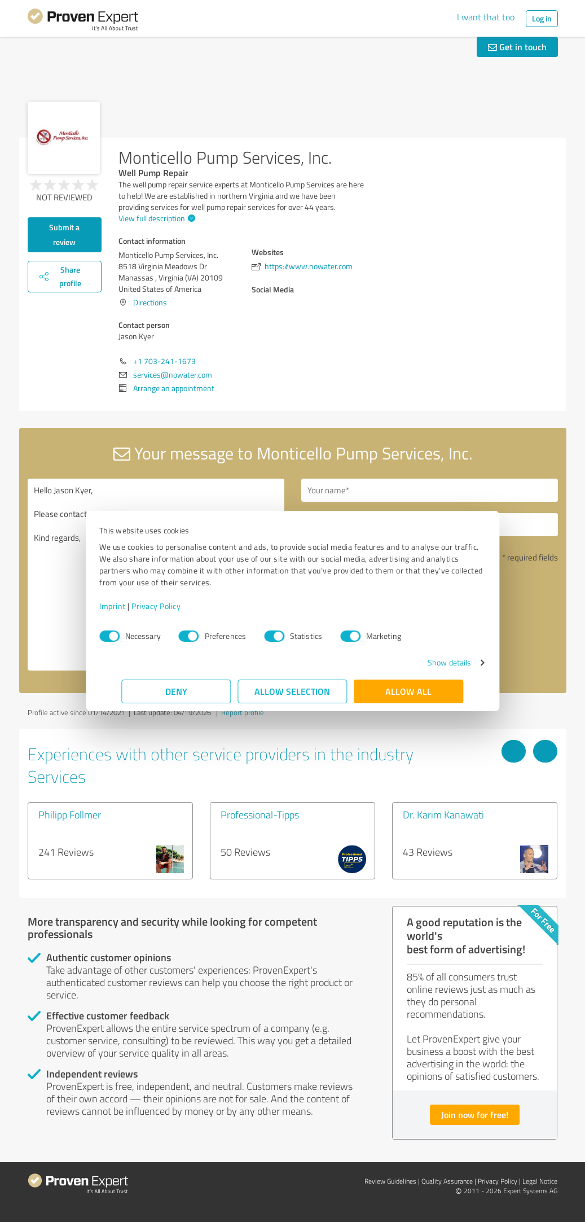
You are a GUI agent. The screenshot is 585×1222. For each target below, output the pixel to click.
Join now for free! (474, 1114)
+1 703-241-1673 (164, 361)
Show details (426, 662)
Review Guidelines (390, 1181)
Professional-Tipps (260, 814)
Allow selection (293, 691)
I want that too (485, 17)
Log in (542, 18)
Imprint (135, 606)
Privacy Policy (178, 606)
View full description (155, 218)
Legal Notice (539, 1181)
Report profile (242, 712)
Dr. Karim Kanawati (443, 814)
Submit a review (64, 234)
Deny (176, 691)
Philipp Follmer (69, 814)
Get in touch (517, 46)
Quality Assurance (447, 1181)
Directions (150, 302)
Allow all (409, 691)
